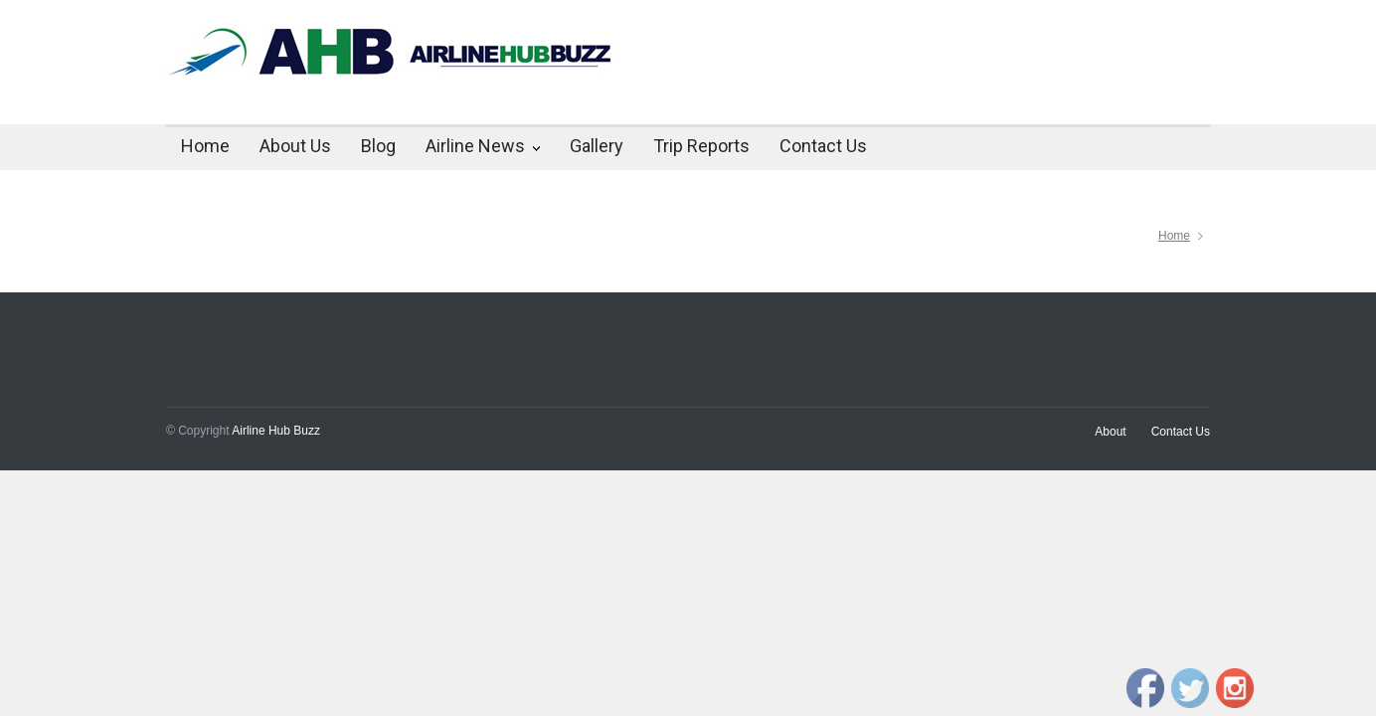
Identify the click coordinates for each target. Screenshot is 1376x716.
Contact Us (823, 145)
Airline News (475, 145)
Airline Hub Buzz (276, 431)
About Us (295, 145)
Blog (378, 145)
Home (205, 145)
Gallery (596, 145)
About (1110, 432)
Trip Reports (701, 145)
